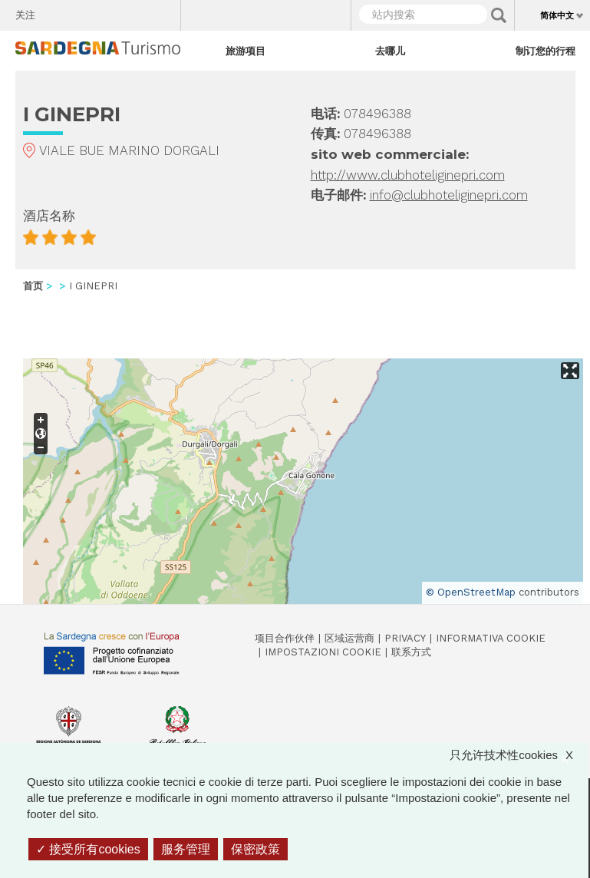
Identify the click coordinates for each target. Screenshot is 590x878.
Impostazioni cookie (323, 652)
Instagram (109, 11)
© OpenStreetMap (471, 592)
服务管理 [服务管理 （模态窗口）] (185, 849)
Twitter (82, 11)
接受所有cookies (88, 849)
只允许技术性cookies (519, 755)
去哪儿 (390, 51)
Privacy (405, 638)
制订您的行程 (545, 51)
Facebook (55, 11)
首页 (33, 286)
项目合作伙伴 (285, 638)
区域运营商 (349, 638)
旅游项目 (245, 51)
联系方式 (411, 652)
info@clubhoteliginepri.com (449, 195)
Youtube (163, 11)
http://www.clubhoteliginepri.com (408, 175)
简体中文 (557, 15)
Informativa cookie (491, 638)
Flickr (136, 11)
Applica (498, 15)
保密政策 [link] (255, 849)
